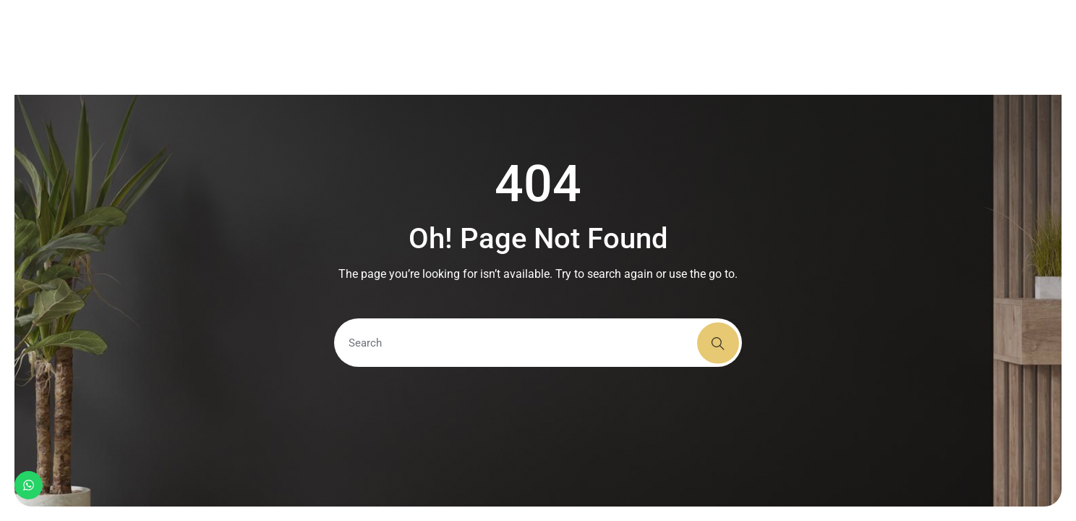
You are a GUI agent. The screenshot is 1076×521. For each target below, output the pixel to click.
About (431, 47)
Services (497, 47)
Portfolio (580, 47)
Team (654, 47)
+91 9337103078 (989, 47)
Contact (715, 47)
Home (373, 47)
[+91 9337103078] (929, 48)
